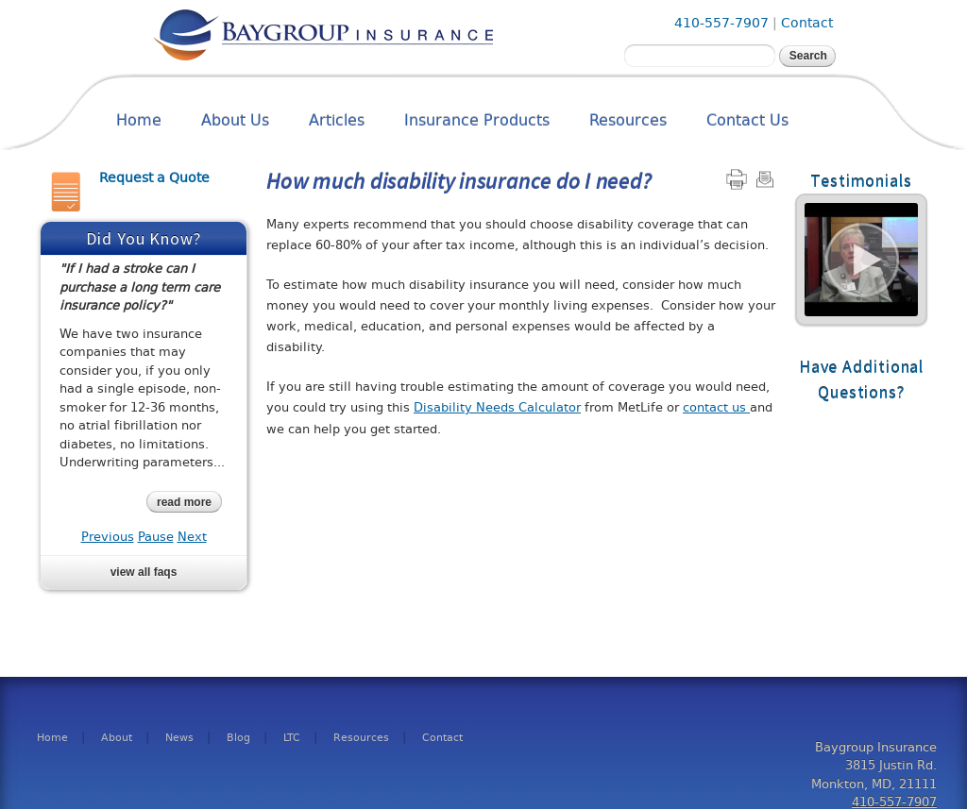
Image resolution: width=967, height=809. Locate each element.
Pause (156, 537)
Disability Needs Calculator (497, 407)
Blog (238, 738)
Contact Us (747, 120)
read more (184, 502)
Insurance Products (477, 120)
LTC (291, 738)
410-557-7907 (721, 23)
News (179, 738)
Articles (337, 120)
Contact (807, 23)
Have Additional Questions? (862, 379)
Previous (107, 537)
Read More (861, 259)
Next (192, 537)
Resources (628, 120)
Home (138, 120)
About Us (235, 120)
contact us (716, 407)
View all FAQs (144, 572)
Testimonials (861, 181)
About (116, 738)
